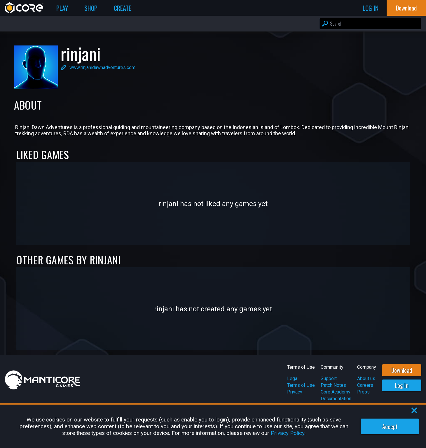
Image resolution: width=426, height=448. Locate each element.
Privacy (294, 392)
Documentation (336, 398)
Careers (365, 385)
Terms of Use (301, 385)
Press (363, 392)
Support (329, 378)
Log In (401, 385)
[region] (213, 426)
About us (366, 378)
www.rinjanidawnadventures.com (102, 67)
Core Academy (335, 392)
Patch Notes (333, 385)
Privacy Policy (287, 433)
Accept (390, 426)
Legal (292, 378)
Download (401, 370)
